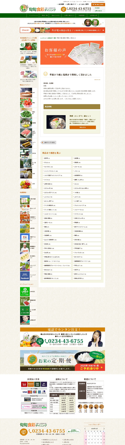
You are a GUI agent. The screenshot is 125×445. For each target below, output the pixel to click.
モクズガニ (48, 168)
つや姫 (77, 195)
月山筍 (47, 256)
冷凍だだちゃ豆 (79, 221)
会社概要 (61, 4)
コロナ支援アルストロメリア (53, 177)
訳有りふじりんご (80, 278)
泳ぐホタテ (78, 260)
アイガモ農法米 (49, 208)
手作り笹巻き (49, 252)
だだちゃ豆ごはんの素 (81, 190)
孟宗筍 (47, 160)
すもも (47, 164)
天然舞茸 (48, 238)
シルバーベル (79, 212)
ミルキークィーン (50, 217)
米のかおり (48, 273)
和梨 (46, 230)
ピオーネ (78, 168)
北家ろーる (48, 225)
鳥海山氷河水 (79, 282)
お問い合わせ (98, 10)
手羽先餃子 (78, 252)
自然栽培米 (78, 177)
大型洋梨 (47, 234)
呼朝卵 (77, 225)
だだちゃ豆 (48, 190)
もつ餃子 (78, 203)
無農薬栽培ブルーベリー (82, 265)
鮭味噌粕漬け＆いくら (51, 282)
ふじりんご (48, 199)
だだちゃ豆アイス (50, 195)
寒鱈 (76, 238)
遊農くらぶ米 (79, 182)
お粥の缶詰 (48, 186)
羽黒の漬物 (48, 278)
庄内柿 (47, 247)
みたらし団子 (48, 203)
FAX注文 (97, 8)
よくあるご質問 (84, 4)
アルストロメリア (80, 208)
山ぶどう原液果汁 (50, 243)
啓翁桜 (77, 164)
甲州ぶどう (78, 269)
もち (76, 186)
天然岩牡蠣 (78, 234)
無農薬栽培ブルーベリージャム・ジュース (57, 269)
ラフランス (78, 217)
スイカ (47, 182)
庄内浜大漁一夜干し (80, 247)
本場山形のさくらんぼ (52, 260)
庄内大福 (77, 243)
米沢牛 (77, 273)
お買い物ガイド (71, 4)
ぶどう (77, 199)
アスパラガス (79, 256)
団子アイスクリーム (80, 230)
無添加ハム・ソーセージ (52, 265)
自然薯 (77, 160)
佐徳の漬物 (48, 221)
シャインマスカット (51, 173)
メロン (77, 173)
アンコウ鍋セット (50, 212)
